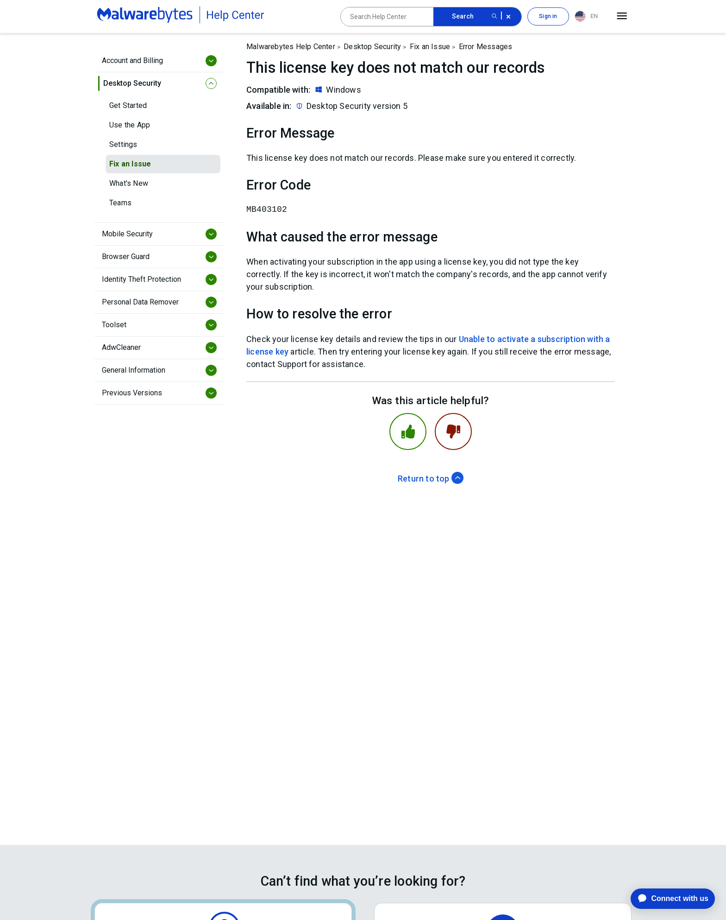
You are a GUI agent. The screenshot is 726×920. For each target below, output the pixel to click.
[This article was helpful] (407, 431)
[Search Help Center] (387, 16)
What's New (128, 183)
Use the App (129, 125)
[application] (665, 898)
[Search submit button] (494, 16)
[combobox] (588, 16)
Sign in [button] (548, 16)
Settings (123, 144)
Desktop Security (372, 46)
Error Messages (486, 46)
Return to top (430, 478)
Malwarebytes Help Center (290, 46)
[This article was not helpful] (453, 431)
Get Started (128, 105)
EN (586, 16)
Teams (120, 202)
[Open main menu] (622, 16)
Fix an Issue (130, 163)
